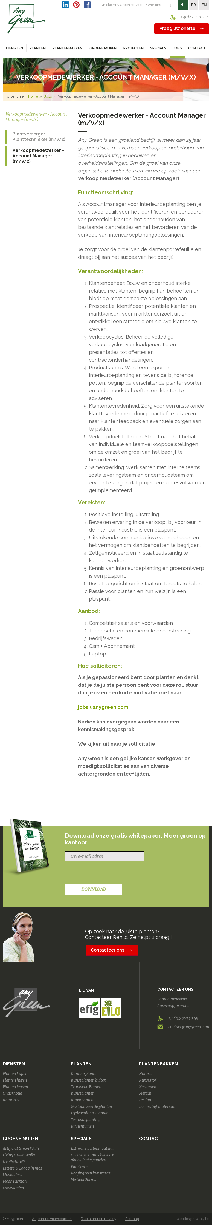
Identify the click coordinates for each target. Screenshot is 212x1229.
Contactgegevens (172, 999)
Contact (197, 48)
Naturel (145, 1073)
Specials (81, 1138)
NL (182, 5)
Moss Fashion (15, 1181)
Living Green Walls (19, 1155)
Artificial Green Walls (21, 1148)
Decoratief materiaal (157, 1106)
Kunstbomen (82, 1100)
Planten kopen (15, 1073)
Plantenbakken (158, 1063)
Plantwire (79, 1166)
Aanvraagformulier (174, 1005)
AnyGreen (26, 19)
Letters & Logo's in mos (22, 1168)
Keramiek (147, 1087)
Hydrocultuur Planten (89, 1113)
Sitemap (132, 1219)
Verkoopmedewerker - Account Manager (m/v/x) (38, 156)
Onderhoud (12, 1093)
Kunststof (147, 1080)
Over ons (153, 5)
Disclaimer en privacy (98, 1219)
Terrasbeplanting (86, 1119)
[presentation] (106, 873)
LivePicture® (14, 1161)
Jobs (48, 96)
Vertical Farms (83, 1179)
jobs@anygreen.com (103, 707)
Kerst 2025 (12, 1100)
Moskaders (12, 1175)
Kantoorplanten (84, 1073)
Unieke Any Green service (121, 5)
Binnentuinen (82, 1126)
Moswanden (13, 1188)
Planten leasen (15, 1087)
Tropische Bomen (86, 1087)
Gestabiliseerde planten (91, 1106)
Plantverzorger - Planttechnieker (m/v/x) (39, 136)
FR (193, 5)
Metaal (145, 1093)
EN (204, 5)
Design (145, 1100)
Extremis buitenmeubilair (93, 1148)
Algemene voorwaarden (52, 1219)
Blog (169, 5)
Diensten (14, 1063)
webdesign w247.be (193, 1219)
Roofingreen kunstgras (91, 1173)
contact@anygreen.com (188, 1026)
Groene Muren (20, 1138)
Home (33, 96)
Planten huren (15, 1080)
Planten (81, 1063)
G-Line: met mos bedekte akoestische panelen (92, 1157)
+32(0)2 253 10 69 (193, 17)
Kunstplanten (82, 1093)
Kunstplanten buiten (88, 1080)
